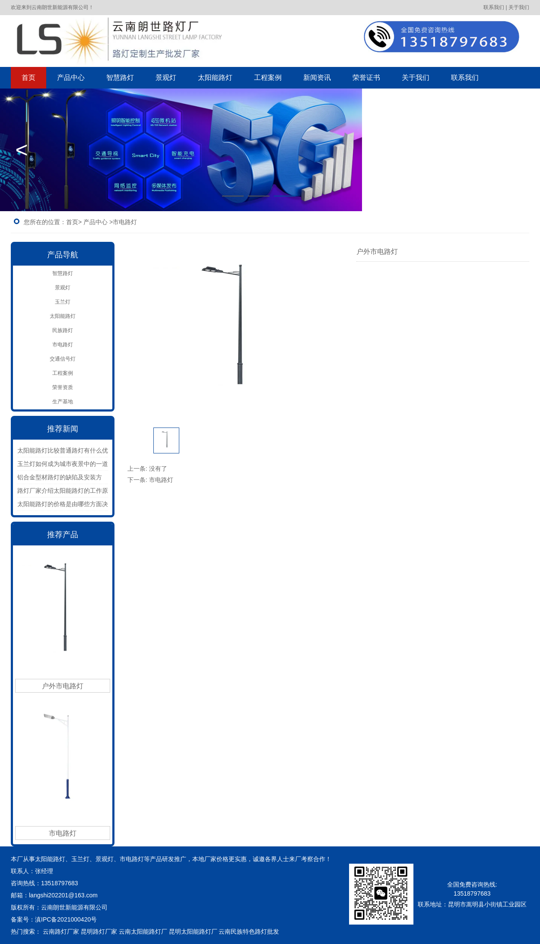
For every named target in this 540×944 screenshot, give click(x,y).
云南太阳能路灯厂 (143, 931)
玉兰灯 (62, 302)
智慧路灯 (120, 77)
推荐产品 (62, 534)
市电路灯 (62, 345)
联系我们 (465, 77)
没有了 (158, 468)
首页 (28, 77)
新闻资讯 (317, 77)
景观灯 (166, 77)
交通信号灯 (63, 359)
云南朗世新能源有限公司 (75, 907)
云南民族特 (234, 931)
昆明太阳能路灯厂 (193, 931)
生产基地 (62, 402)
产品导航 (62, 254)
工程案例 (268, 77)
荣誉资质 (62, 387)
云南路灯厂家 (61, 931)
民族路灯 (62, 330)
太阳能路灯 (215, 77)
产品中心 (71, 77)
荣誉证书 (366, 77)
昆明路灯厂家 (99, 931)
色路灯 (264, 931)
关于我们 (415, 77)
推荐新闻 (62, 428)
